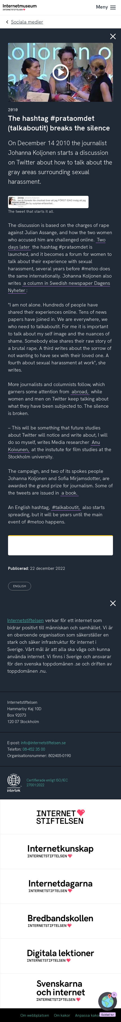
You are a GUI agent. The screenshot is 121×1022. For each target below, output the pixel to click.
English (19, 586)
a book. (69, 493)
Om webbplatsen (34, 1015)
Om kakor (62, 1015)
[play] (60, 72)
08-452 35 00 (34, 749)
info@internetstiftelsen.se (43, 743)
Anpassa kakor (88, 1015)
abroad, (80, 391)
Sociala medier (27, 22)
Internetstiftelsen (25, 620)
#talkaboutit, (66, 507)
